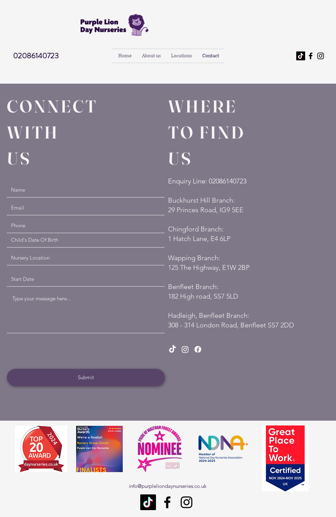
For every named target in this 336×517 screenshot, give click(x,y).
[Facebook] (310, 55)
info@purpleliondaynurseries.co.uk (167, 486)
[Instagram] (320, 55)
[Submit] (86, 377)
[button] (181, 56)
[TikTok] (300, 55)
